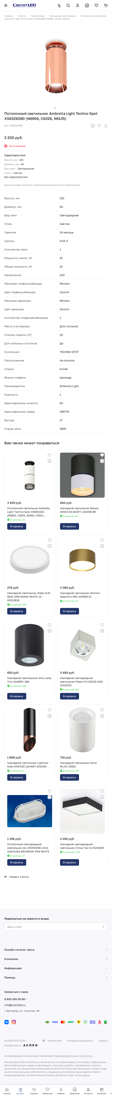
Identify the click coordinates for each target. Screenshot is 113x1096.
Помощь (9, 977)
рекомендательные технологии (74, 1055)
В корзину (16, 526)
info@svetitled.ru (14, 1004)
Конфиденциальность (80, 1040)
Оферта (103, 1040)
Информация (13, 968)
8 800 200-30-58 (14, 999)
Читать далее (82, 1075)
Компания (11, 958)
